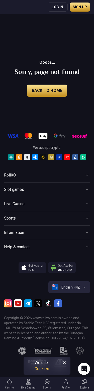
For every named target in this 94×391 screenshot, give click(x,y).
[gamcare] (64, 351)
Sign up (80, 7)
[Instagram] (8, 303)
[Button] (47, 175)
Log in (57, 7)
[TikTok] (48, 303)
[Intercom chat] (84, 369)
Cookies (42, 368)
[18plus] (22, 351)
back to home (47, 90)
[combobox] (69, 287)
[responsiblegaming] (43, 351)
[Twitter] (38, 303)
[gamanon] (80, 351)
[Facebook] (58, 303)
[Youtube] (18, 303)
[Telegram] (28, 303)
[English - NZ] (69, 287)
